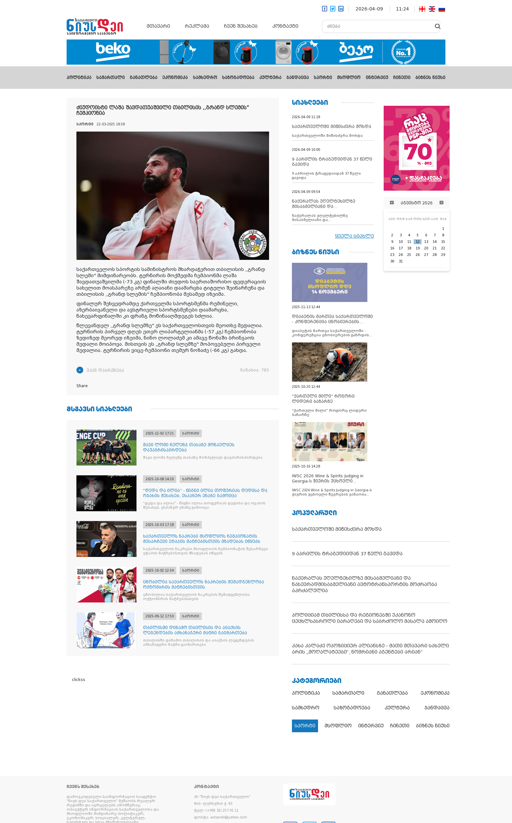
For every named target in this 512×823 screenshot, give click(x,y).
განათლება (143, 77)
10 (401, 242)
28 (435, 255)
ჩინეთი (401, 77)
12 (418, 242)
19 (418, 248)
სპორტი (323, 77)
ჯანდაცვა (297, 77)
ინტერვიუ (377, 77)
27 (426, 255)
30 (392, 261)
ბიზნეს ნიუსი (430, 77)
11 (409, 242)
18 (409, 248)
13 (426, 242)
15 (443, 242)
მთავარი (158, 26)
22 (443, 248)
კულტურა (270, 77)
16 (392, 248)
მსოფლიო (348, 77)
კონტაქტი (285, 26)
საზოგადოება (238, 77)
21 (435, 248)
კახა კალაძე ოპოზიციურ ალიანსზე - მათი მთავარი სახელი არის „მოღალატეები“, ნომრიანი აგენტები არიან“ (370, 649)
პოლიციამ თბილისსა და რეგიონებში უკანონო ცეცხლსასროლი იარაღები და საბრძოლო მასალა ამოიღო (369, 618)
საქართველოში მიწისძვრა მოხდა (337, 529)
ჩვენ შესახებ (241, 26)
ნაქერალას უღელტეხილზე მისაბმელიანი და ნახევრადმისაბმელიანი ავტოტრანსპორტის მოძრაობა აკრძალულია (364, 584)
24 (401, 255)
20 (426, 248)
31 (401, 261)
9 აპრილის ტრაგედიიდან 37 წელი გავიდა (347, 553)
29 (443, 255)
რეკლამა (197, 26)
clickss (78, 679)
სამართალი (110, 77)
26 (418, 255)
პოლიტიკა (79, 77)
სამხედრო (205, 77)
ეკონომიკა (175, 77)
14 (435, 242)
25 (409, 255)
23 (392, 255)
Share (82, 386)
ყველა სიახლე (354, 236)
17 (401, 248)
